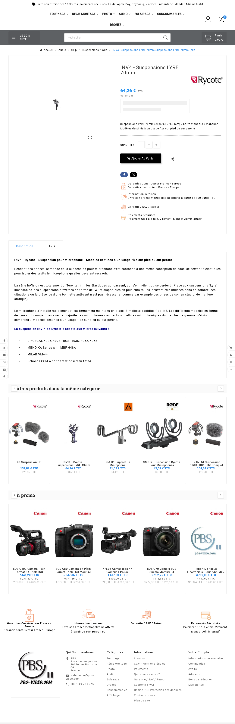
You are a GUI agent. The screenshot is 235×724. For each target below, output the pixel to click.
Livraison (140, 659)
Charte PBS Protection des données (158, 691)
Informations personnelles (206, 659)
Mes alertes (196, 686)
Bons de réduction (200, 680)
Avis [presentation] (52, 247)
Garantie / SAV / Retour (150, 680)
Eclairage (113, 680)
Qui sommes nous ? (147, 675)
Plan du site (142, 702)
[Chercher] (113, 39)
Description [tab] (24, 247)
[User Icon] (209, 20)
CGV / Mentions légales (149, 665)
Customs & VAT (144, 686)
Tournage (113, 659)
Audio (110, 675)
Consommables (117, 691)
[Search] (165, 39)
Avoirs (192, 670)
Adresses (194, 675)
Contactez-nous (144, 696)
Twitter (133, 176)
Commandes (196, 665)
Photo (111, 670)
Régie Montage (117, 665)
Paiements (141, 670)
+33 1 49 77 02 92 (82, 685)
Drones (111, 686)
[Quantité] (141, 146)
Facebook (124, 176)
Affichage (113, 696)
